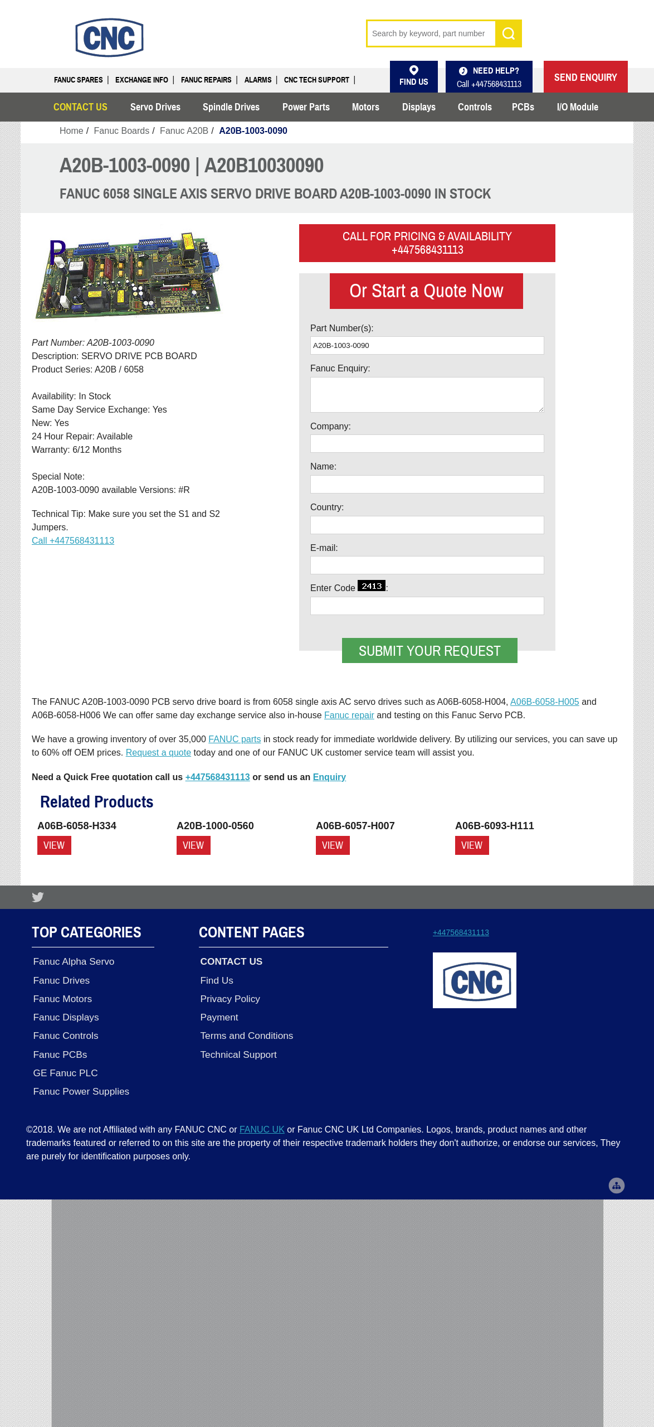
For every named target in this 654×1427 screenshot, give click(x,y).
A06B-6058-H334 (76, 825)
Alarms (258, 80)
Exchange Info (141, 80)
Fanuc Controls (64, 1031)
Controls (475, 107)
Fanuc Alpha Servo (72, 960)
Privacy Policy (228, 996)
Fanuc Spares (78, 80)
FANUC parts (234, 739)
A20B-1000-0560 (215, 825)
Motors (365, 107)
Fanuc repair (349, 715)
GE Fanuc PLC (64, 1067)
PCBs (523, 107)
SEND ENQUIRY (585, 77)
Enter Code (347, 586)
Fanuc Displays (64, 1013)
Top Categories (86, 931)
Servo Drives (155, 107)
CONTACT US (80, 107)
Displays (419, 107)
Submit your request (430, 651)
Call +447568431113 (73, 540)
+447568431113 (218, 777)
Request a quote (158, 752)
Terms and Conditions (245, 1031)
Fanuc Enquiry (339, 368)
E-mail (322, 548)
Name (322, 466)
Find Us (215, 978)
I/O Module (577, 107)
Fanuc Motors (61, 996)
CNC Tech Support (316, 80)
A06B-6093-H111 (494, 825)
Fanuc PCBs (59, 1049)
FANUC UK (262, 1122)
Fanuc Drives (60, 978)
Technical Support (237, 1049)
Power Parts (306, 107)
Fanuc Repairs (206, 80)
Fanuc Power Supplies (80, 1085)
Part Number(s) (340, 328)
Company (329, 426)
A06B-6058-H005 (544, 702)
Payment (218, 1013)
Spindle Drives (231, 107)
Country (325, 507)
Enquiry (329, 777)
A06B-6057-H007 (355, 825)
